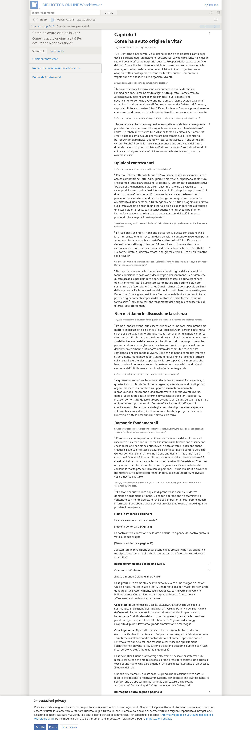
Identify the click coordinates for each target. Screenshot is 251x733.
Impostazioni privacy (158, 718)
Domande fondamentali (46, 77)
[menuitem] (218, 12)
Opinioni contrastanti (45, 59)
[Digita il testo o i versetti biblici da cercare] (64, 12)
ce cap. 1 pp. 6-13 (42, 26)
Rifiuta (53, 727)
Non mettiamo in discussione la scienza (56, 68)
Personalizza (69, 727)
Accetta (40, 727)
